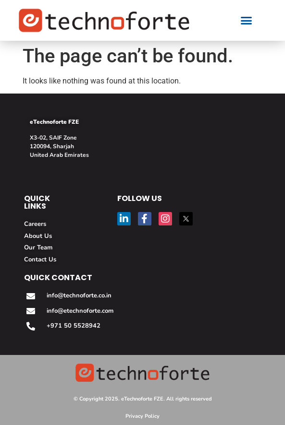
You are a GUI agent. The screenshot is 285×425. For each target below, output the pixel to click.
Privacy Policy (142, 416)
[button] (246, 21)
